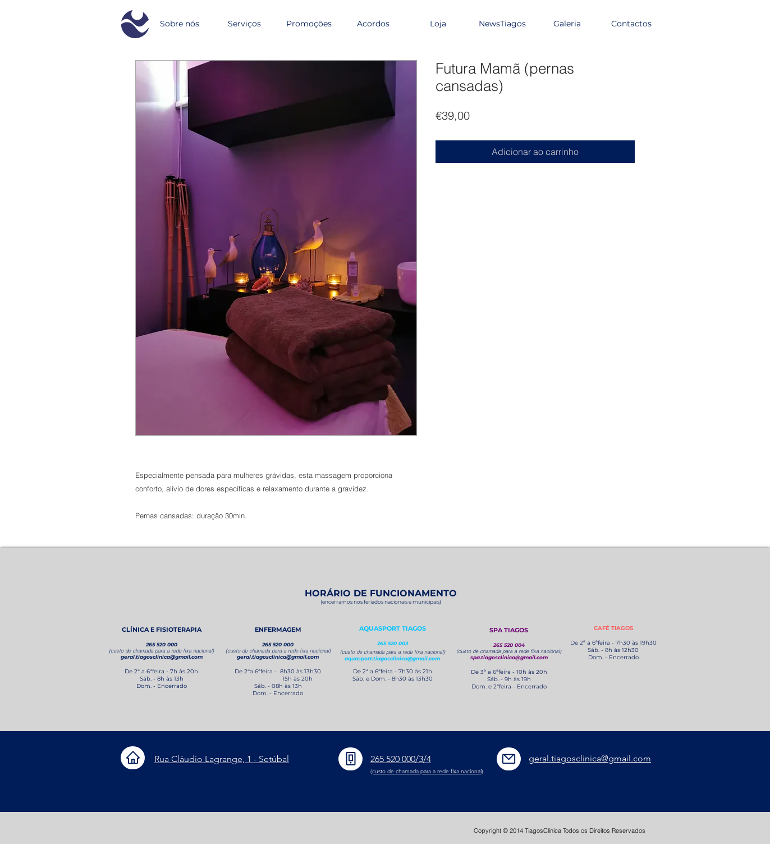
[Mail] (509, 758)
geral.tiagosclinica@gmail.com (162, 657)
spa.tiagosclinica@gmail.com (509, 657)
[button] (244, 23)
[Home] (133, 757)
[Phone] (350, 758)
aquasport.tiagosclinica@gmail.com (392, 658)
